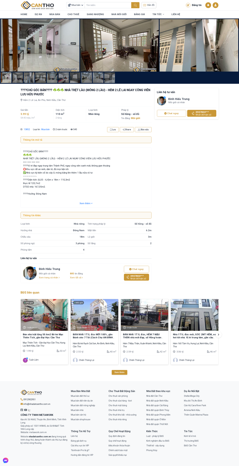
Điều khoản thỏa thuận (119, 445)
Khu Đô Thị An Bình (193, 400)
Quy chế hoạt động (117, 441)
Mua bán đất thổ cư (80, 396)
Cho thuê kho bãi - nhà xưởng (122, 415)
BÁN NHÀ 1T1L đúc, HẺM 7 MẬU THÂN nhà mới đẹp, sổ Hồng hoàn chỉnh (142, 337)
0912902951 (28, 399)
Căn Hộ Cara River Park (195, 405)
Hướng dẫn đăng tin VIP (82, 455)
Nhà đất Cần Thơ (154, 396)
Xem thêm (86, 203)
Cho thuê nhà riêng (118, 419)
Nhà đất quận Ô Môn (156, 419)
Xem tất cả (76, 277)
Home (24, 14)
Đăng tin (194, 5)
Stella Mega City (192, 396)
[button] (219, 335)
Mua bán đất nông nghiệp (83, 405)
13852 (26, 129)
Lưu (113, 129)
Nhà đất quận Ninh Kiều (157, 400)
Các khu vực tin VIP (80, 445)
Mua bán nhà (77, 410)
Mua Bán (54, 14)
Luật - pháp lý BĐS (155, 436)
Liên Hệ (175, 14)
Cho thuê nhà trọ (117, 410)
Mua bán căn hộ (78, 415)
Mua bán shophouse (80, 419)
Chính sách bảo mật (118, 450)
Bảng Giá (139, 14)
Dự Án (38, 14)
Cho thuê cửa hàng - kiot (120, 400)
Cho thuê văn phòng (118, 396)
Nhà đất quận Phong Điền (158, 415)
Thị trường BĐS (191, 441)
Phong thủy (151, 450)
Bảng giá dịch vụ (78, 441)
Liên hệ (74, 436)
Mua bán (45, 129)
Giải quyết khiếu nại (118, 455)
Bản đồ (149, 5)
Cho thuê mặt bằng (118, 405)
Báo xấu (143, 129)
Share (127, 129)
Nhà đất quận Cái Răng (157, 405)
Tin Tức (158, 14)
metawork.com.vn (38, 432)
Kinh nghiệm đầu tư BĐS (157, 441)
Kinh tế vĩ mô (190, 436)
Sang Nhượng (95, 14)
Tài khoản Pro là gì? (80, 450)
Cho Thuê (73, 14)
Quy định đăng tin (117, 436)
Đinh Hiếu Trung (49, 269)
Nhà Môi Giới (119, 14)
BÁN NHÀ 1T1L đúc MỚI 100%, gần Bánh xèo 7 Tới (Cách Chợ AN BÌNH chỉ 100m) (93, 337)
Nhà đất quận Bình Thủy (157, 410)
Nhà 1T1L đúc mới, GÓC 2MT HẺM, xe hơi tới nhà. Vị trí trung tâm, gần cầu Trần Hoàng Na (194, 337)
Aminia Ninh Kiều (192, 410)
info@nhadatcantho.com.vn (35, 404)
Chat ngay (136, 269)
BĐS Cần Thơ (190, 445)
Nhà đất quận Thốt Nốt (157, 424)
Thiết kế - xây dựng (155, 445)
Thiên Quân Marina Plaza (196, 415)
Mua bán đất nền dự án (82, 400)
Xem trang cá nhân (49, 277)
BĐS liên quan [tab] (30, 292)
